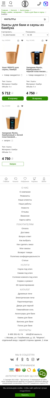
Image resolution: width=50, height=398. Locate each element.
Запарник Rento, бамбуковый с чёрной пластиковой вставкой (36, 69)
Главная (4, 10)
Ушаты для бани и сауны (34, 12)
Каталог (14, 10)
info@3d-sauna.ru (34, 334)
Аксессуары (24, 10)
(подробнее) (25, 391)
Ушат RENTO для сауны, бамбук (10, 68)
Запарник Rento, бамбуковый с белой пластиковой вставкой (12, 135)
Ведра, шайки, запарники (11, 12)
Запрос (12, 164)
